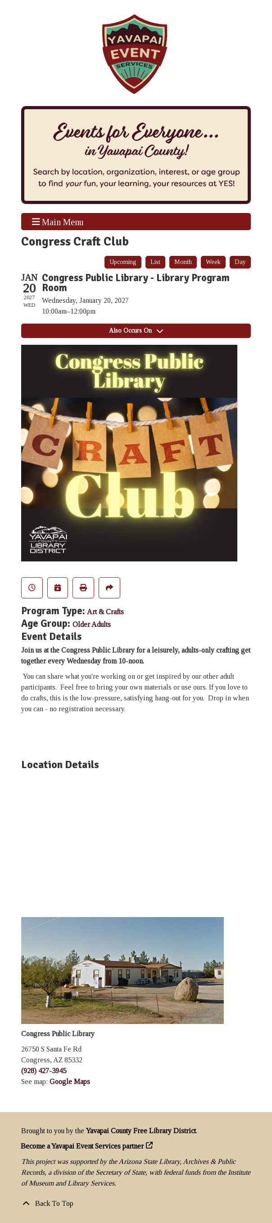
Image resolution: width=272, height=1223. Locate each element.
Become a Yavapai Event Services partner (82, 1146)
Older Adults (92, 624)
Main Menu (58, 221)
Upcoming (122, 262)
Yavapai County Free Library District (141, 1131)
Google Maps (70, 1081)
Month (183, 262)
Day (240, 262)
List (155, 262)
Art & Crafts (105, 612)
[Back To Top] (136, 1203)
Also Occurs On (136, 330)
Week (213, 262)
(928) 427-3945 (43, 1071)
